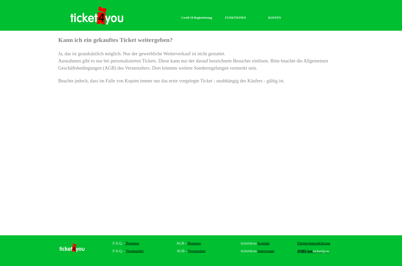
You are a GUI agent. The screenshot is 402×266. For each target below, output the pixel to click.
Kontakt (264, 243)
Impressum (266, 251)
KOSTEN (274, 17)
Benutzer (132, 243)
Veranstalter (135, 251)
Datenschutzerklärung (313, 243)
